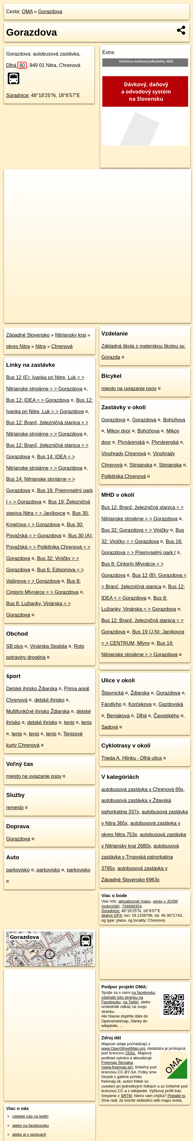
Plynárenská (131, 442)
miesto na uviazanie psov (33, 776)
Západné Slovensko (27, 335)
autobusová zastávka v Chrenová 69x (142, 789)
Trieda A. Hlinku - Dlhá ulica (131, 758)
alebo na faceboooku (30, 1125)
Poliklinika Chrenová (123, 476)
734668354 (132, 906)
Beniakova (118, 715)
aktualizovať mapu (135, 901)
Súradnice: (18, 95)
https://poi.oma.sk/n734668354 (164, 318)
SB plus (14, 646)
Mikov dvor (118, 430)
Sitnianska (140, 465)
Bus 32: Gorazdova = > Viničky (135, 530)
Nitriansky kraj (70, 335)
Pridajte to (176, 1095)
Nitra (40, 346)
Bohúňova (174, 419)
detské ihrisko (49, 700)
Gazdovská (171, 704)
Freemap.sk (119, 318)
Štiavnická (112, 693)
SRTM (126, 1095)
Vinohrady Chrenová (123, 453)
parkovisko (18, 869)
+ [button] (15, 179)
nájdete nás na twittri (30, 1116)
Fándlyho (111, 704)
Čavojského (166, 715)
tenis (69, 722)
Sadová (109, 727)
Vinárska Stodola (48, 646)
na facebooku (143, 992)
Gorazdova (50, 11)
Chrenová (62, 346)
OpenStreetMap (87, 318)
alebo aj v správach (29, 1134)
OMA (27, 11)
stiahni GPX (111, 915)
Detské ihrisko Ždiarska (31, 688)
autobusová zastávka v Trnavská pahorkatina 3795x (140, 857)
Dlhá (16, 65)
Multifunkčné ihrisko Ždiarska (37, 711)
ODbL (130, 1053)
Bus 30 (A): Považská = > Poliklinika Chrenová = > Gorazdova (49, 547)
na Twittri (131, 1002)
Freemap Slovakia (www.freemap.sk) (117, 1064)
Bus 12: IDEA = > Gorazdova (37, 400)
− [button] (15, 189)
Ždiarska (140, 693)
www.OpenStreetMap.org (123, 1048)
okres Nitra (18, 346)
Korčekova (140, 704)
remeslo (15, 807)
